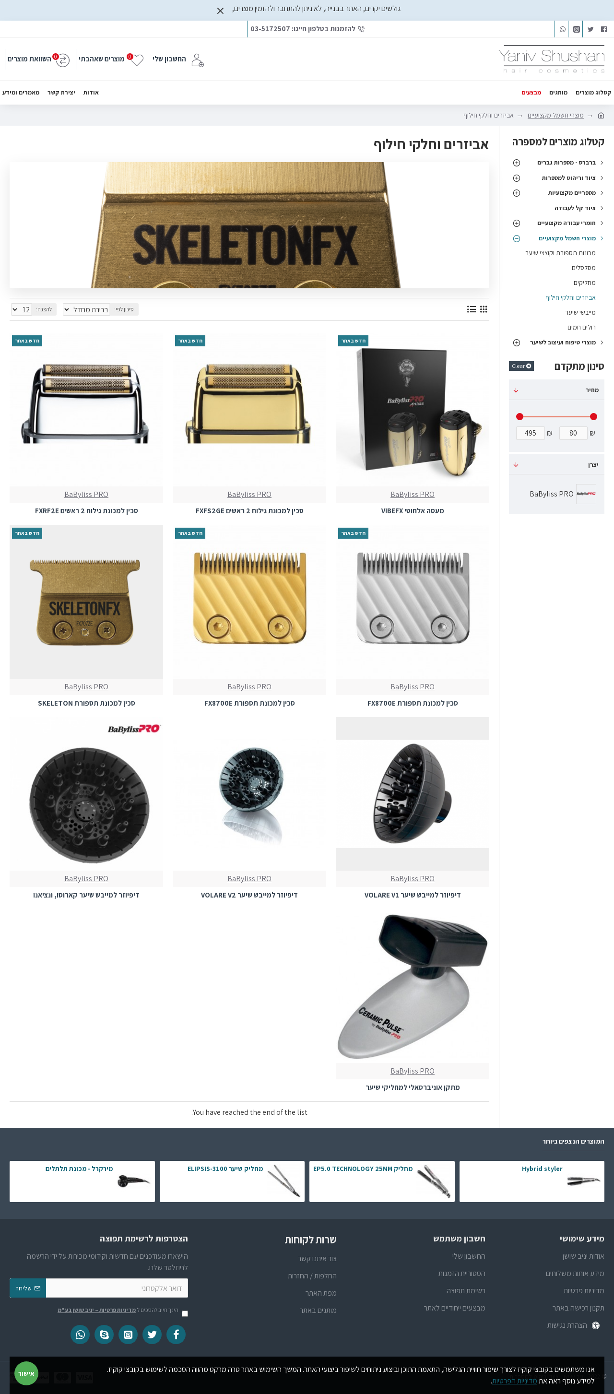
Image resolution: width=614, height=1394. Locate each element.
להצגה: (41, 309)
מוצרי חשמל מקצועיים (556, 115)
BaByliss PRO (412, 494)
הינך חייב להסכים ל (122, 1310)
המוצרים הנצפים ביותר (573, 1141)
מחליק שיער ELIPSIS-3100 (225, 1168)
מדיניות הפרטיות (514, 1381)
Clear (518, 365)
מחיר (592, 390)
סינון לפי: (128, 309)
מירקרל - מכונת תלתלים (79, 1168)
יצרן (593, 465)
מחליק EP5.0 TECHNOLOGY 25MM (363, 1168)
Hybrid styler (542, 1168)
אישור (26, 1373)
